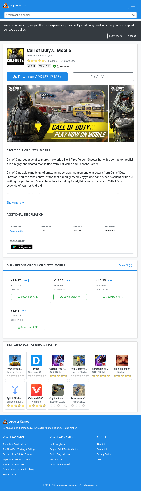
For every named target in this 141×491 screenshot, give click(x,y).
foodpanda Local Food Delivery (19, 469)
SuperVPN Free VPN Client (16, 459)
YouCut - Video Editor (13, 464)
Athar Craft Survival (60, 464)
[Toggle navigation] (133, 5)
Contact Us (102, 449)
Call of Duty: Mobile (60, 454)
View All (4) (125, 265)
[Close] (131, 36)
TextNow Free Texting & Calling (19, 449)
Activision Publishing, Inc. (40, 55)
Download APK (28, 297)
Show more (14, 202)
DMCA (100, 459)
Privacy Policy (104, 454)
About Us (101, 444)
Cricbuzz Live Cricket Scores (17, 454)
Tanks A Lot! (56, 459)
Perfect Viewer (10, 474)
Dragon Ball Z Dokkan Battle (64, 449)
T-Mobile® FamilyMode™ (15, 444)
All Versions (103, 77)
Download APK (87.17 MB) (37, 77)
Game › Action (17, 231)
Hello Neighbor (57, 444)
